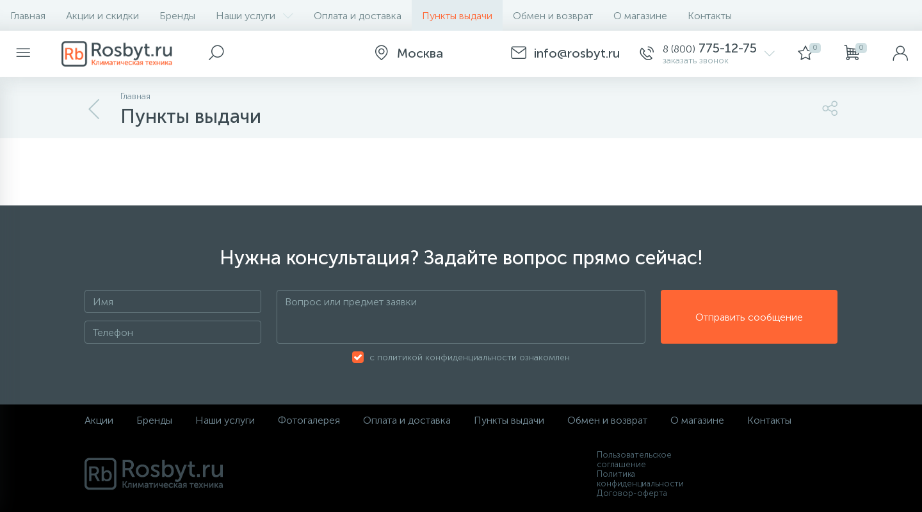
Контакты (710, 16)
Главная (27, 16)
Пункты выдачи (457, 16)
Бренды (177, 16)
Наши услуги (254, 16)
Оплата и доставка (357, 16)
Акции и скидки (102, 16)
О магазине (640, 16)
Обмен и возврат (553, 16)
